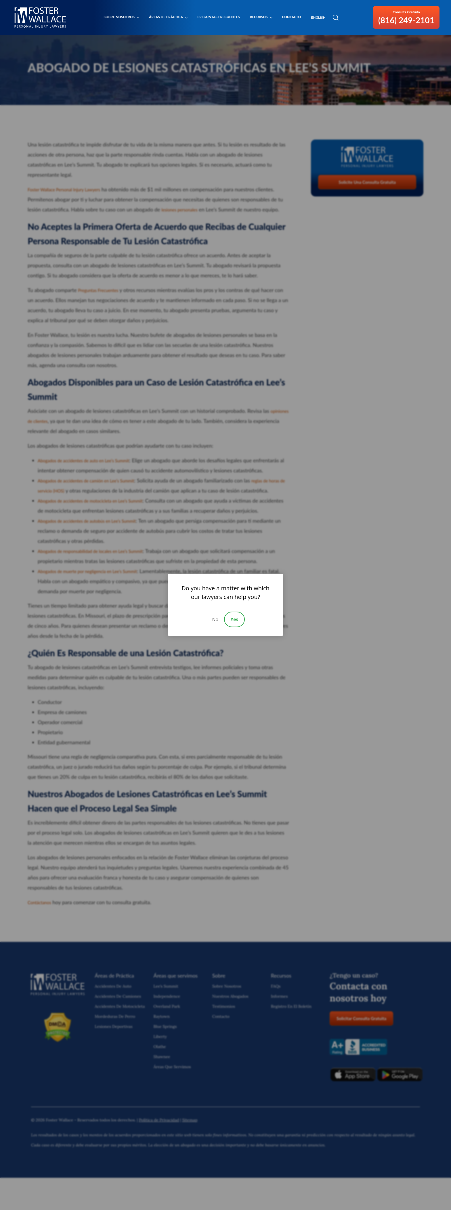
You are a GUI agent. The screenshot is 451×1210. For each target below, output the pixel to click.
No (215, 619)
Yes (234, 619)
